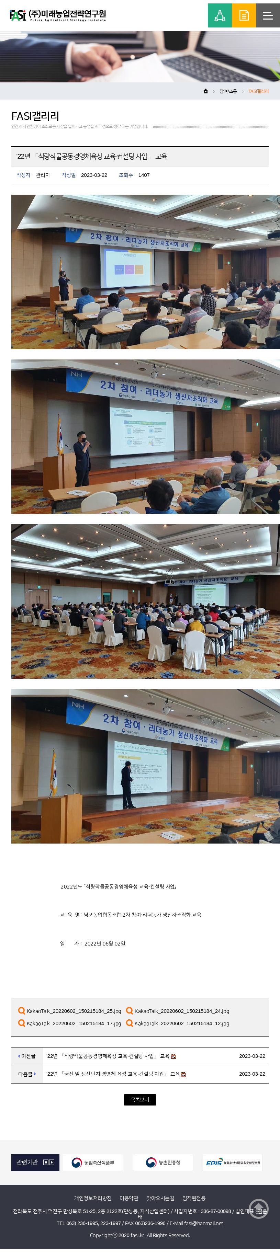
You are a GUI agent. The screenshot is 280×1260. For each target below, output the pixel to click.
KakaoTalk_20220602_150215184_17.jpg (74, 1024)
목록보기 (140, 1100)
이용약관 (129, 1198)
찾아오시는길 (160, 1198)
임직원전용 (194, 1198)
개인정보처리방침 (92, 1198)
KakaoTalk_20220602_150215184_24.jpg (182, 1011)
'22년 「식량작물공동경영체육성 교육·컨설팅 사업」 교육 (108, 1056)
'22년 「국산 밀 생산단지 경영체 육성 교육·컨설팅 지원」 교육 (113, 1074)
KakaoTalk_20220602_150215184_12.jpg (182, 1024)
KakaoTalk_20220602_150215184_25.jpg (74, 1011)
